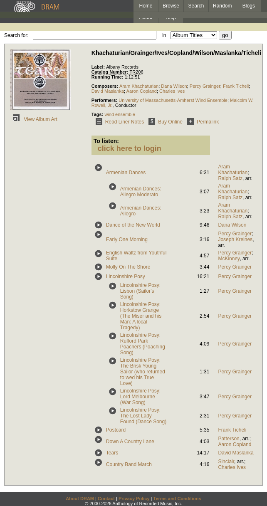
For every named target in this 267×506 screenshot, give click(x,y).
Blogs (248, 6)
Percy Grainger (205, 86)
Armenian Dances (126, 172)
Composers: (105, 86)
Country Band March (129, 464)
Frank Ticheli (236, 86)
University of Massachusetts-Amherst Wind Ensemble (173, 100)
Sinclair (226, 461)
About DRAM (80, 498)
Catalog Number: (110, 71)
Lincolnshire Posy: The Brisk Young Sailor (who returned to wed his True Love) (142, 371)
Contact (106, 498)
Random (222, 6)
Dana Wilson (174, 86)
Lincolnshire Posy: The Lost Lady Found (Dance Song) (143, 416)
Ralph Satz (230, 178)
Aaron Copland (141, 91)
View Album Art (33, 119)
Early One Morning (127, 239)
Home (145, 6)
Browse (171, 6)
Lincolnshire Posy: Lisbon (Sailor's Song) (140, 291)
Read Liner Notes (118, 122)
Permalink (201, 122)
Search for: (16, 35)
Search (196, 6)
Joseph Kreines (235, 239)
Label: (98, 66)
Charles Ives (172, 91)
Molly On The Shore (128, 267)
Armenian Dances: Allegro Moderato (140, 191)
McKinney (229, 259)
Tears (112, 453)
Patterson (228, 439)
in (164, 35)
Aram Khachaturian (138, 86)
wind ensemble (119, 114)
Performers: (105, 100)
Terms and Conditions (177, 498)
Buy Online (164, 122)
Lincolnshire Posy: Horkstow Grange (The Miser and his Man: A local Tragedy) (140, 316)
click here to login (129, 148)
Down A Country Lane (130, 441)
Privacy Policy (134, 498)
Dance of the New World (133, 225)
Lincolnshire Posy (125, 276)
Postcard (116, 430)
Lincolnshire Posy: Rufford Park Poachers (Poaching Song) (142, 343)
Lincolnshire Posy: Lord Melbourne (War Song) (140, 396)
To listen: (106, 141)
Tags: (98, 114)
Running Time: (108, 76)
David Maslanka (107, 91)
